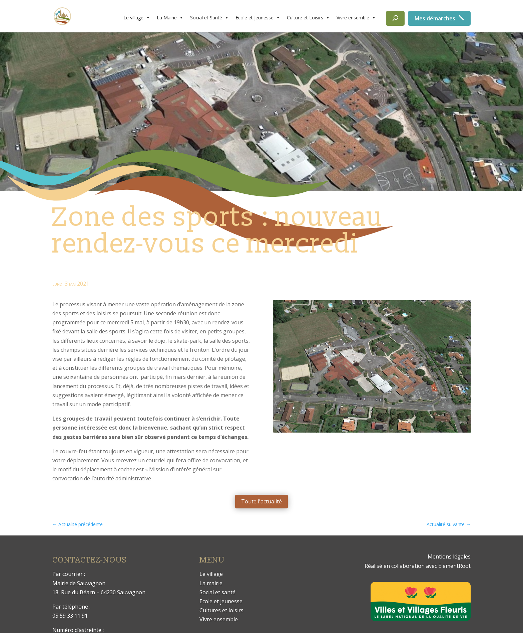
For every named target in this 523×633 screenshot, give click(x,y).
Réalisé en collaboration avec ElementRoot (418, 566)
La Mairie (170, 17)
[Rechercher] (395, 18)
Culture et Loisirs (308, 17)
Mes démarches (435, 18)
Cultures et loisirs (221, 610)
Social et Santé (209, 17)
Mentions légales (449, 556)
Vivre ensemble (356, 17)
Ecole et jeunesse (220, 601)
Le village (136, 17)
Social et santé (217, 592)
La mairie (210, 583)
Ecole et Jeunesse (257, 17)
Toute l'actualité (261, 501)
